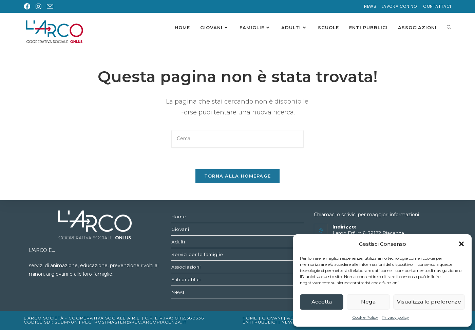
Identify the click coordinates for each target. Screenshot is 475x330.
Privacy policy (395, 317)
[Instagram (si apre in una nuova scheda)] (38, 6)
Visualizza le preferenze (429, 301)
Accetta (321, 301)
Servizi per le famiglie (197, 254)
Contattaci (437, 6)
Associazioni (186, 267)
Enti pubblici (186, 279)
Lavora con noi (400, 6)
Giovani (180, 229)
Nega (368, 301)
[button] (461, 243)
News (370, 6)
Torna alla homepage (237, 176)
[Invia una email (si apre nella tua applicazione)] (50, 7)
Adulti (178, 241)
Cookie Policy (365, 317)
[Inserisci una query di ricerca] (237, 139)
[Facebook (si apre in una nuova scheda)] (28, 6)
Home (178, 216)
